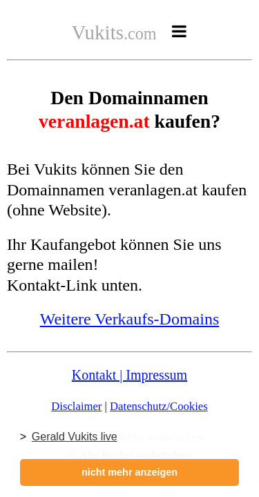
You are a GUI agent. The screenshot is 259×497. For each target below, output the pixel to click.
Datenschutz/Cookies (159, 406)
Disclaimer (76, 406)
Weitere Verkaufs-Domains (130, 319)
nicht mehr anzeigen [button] (129, 472)
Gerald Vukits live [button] (74, 436)
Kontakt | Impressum (129, 374)
